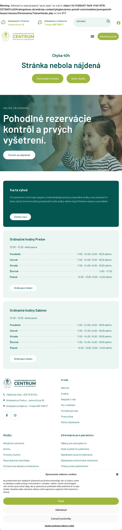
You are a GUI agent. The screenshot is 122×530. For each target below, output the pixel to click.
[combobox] (89, 21)
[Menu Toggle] (90, 37)
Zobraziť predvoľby (61, 518)
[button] (117, 474)
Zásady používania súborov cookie (59, 526)
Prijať (61, 501)
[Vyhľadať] (108, 21)
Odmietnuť (61, 510)
